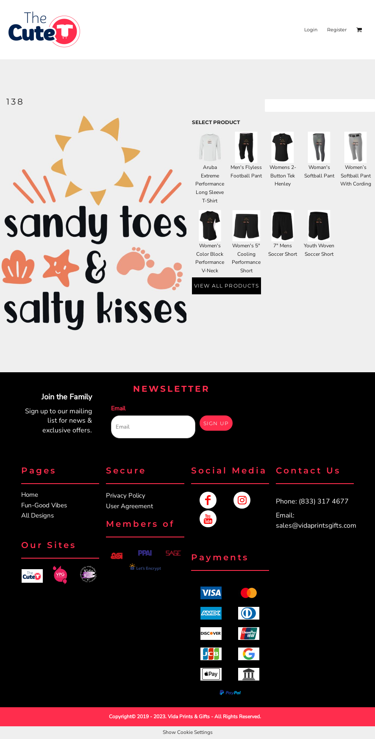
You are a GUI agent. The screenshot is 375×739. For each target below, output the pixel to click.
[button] (32, 575)
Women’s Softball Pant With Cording (355, 176)
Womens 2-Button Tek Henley (282, 176)
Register (337, 30)
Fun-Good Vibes (44, 505)
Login (310, 30)
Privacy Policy (125, 495)
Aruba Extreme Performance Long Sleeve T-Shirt (209, 184)
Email (118, 408)
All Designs (37, 515)
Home (29, 494)
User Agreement (129, 506)
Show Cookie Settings (188, 732)
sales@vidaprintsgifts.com (316, 525)
